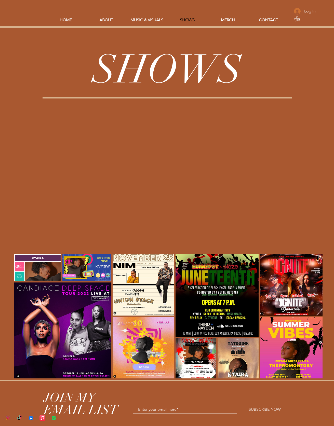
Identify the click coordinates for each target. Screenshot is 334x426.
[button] (300, 19)
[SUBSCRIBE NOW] (265, 409)
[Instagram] (8, 418)
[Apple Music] (42, 418)
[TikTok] (19, 418)
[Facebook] (31, 418)
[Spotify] (54, 418)
